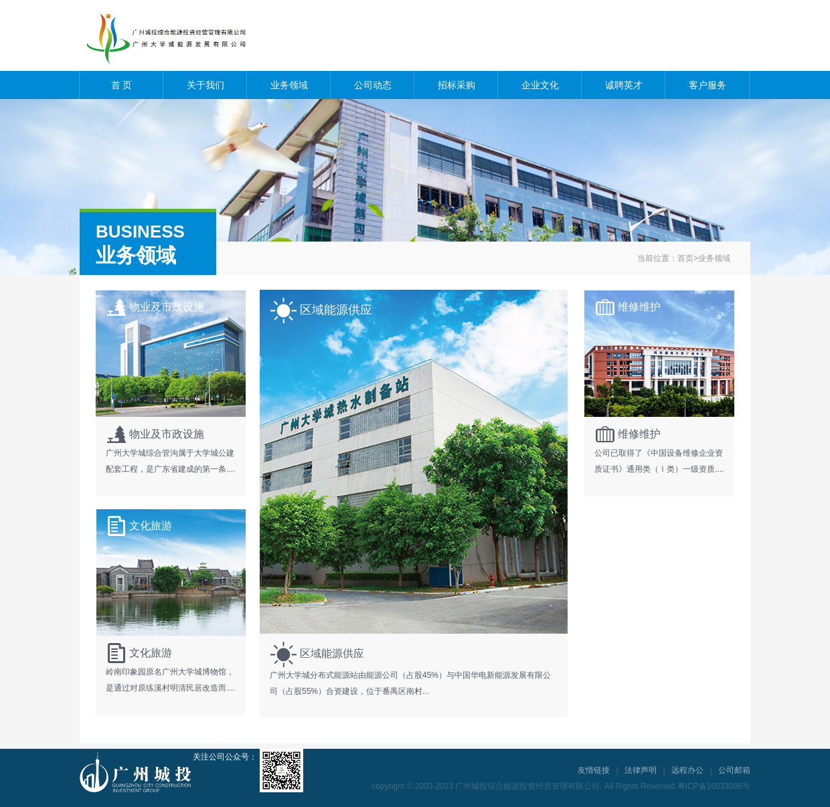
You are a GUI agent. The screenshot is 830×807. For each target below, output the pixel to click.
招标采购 (456, 85)
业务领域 (289, 85)
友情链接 (594, 770)
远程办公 (687, 770)
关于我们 (205, 85)
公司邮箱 (734, 770)
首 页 (122, 85)
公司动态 (373, 85)
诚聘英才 (624, 85)
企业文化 (540, 85)
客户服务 (707, 85)
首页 (685, 258)
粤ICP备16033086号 (713, 786)
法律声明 (641, 770)
